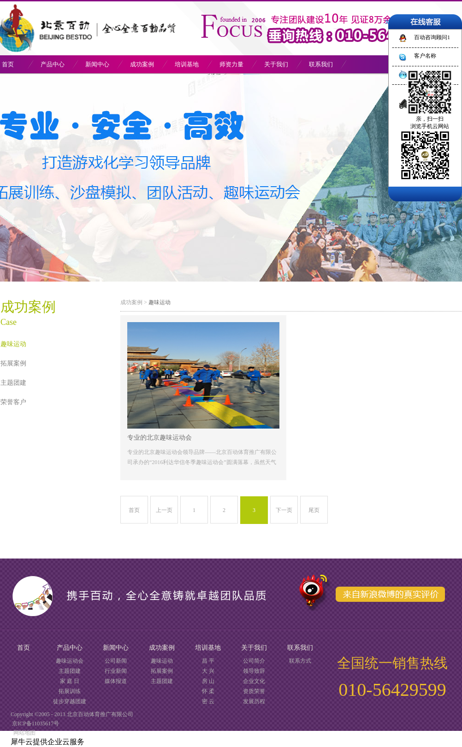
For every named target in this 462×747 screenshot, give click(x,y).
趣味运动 (159, 302)
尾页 (314, 510)
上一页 (164, 510)
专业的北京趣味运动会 (159, 437)
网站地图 (23, 732)
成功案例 (131, 302)
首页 (134, 510)
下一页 (284, 510)
